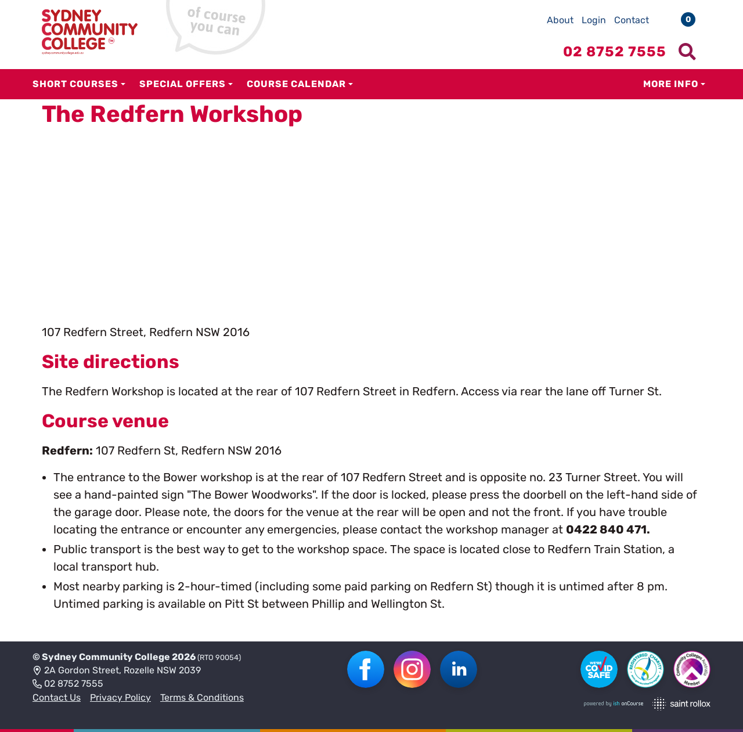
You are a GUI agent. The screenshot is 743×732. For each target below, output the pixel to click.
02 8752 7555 (68, 684)
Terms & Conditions (202, 697)
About (560, 20)
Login (594, 20)
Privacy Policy (120, 697)
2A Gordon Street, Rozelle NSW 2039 (117, 671)
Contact (631, 20)
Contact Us (57, 697)
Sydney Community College (106, 656)
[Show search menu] (687, 52)
